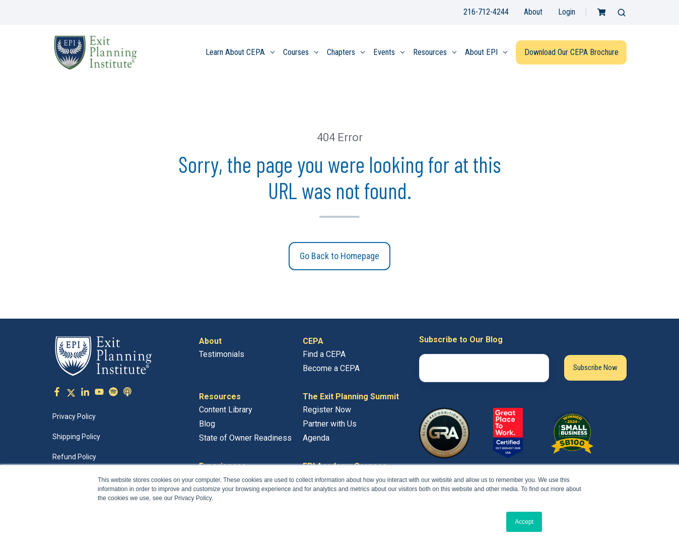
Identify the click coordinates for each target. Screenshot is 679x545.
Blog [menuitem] (207, 424)
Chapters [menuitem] (341, 52)
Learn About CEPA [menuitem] (235, 52)
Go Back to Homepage (339, 256)
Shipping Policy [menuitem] (76, 437)
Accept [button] (524, 521)
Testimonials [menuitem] (221, 354)
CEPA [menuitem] (313, 341)
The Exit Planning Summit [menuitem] (351, 396)
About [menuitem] (210, 341)
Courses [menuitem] (296, 52)
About (533, 12)
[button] (622, 13)
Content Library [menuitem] (225, 409)
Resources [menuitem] (430, 52)
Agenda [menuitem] (316, 438)
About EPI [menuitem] (481, 52)
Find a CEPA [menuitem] (324, 354)
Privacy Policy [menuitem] (74, 416)
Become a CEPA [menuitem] (331, 368)
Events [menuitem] (384, 52)
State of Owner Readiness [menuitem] (245, 438)
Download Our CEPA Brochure (571, 52)
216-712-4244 (486, 12)
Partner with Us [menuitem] (330, 424)
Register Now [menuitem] (327, 409)
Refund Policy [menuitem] (74, 457)
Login (566, 12)
